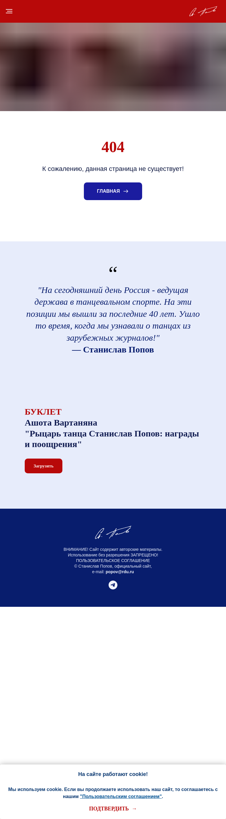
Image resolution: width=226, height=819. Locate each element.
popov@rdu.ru (120, 571)
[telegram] (113, 587)
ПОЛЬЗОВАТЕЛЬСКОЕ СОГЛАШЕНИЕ (113, 560)
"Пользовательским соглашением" (121, 796)
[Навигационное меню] (9, 11)
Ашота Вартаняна (61, 422)
